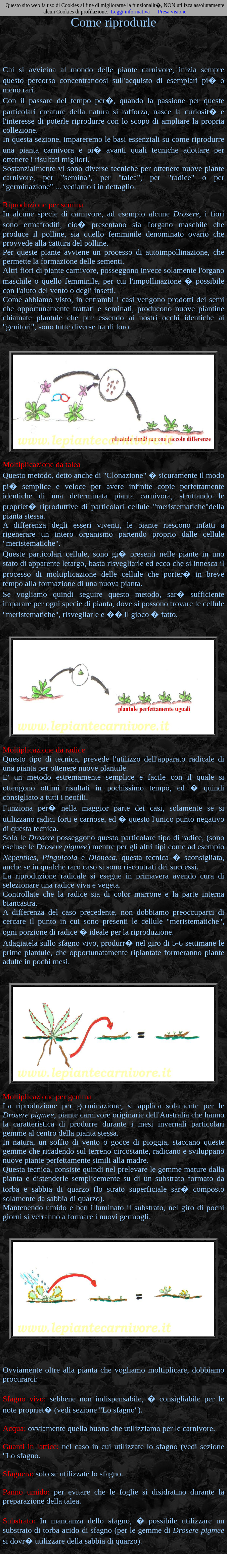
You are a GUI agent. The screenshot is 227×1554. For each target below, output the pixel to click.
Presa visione (172, 11)
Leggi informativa (130, 11)
